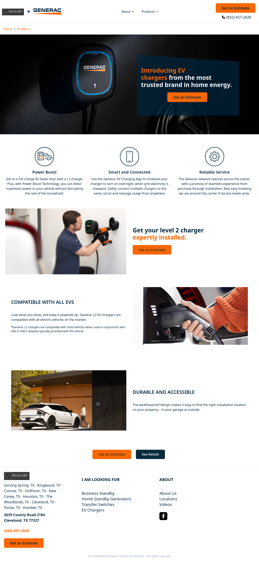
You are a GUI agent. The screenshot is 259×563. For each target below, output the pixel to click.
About (127, 11)
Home (7, 29)
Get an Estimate (235, 8)
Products (150, 11)
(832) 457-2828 (238, 17)
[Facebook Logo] (163, 516)
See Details (150, 454)
